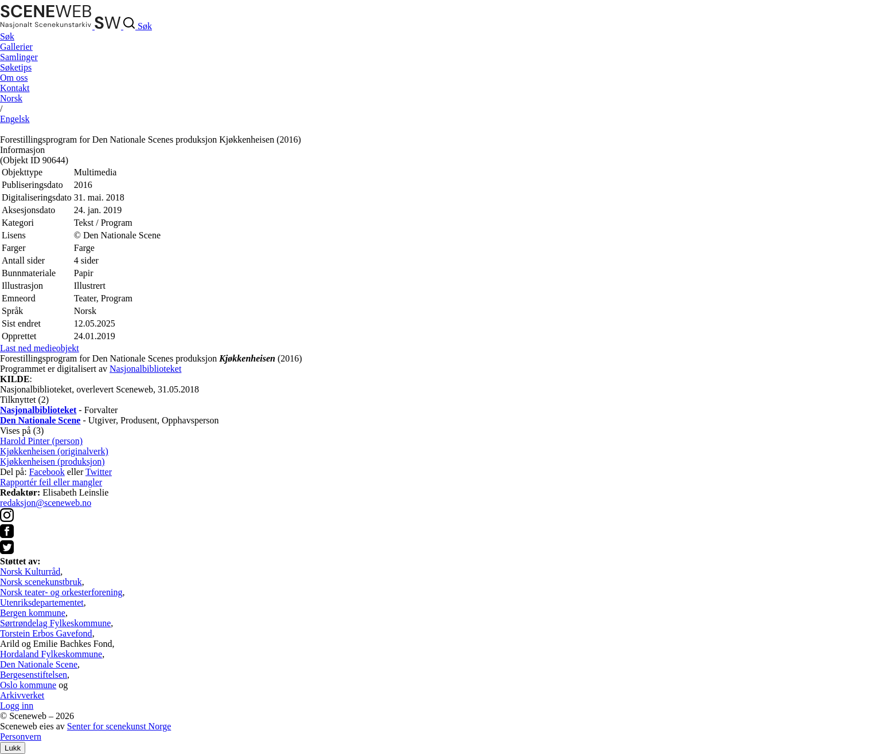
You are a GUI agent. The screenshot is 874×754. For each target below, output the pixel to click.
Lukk (13, 748)
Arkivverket (22, 695)
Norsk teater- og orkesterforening (61, 592)
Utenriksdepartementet (42, 602)
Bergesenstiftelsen (33, 675)
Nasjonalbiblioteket (145, 369)
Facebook (47, 472)
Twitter (98, 472)
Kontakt (15, 88)
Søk (7, 36)
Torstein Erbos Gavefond (46, 633)
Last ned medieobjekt (39, 348)
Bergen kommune (32, 613)
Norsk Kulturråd (30, 571)
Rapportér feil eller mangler (51, 482)
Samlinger (19, 57)
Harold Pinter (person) (41, 441)
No (11, 98)
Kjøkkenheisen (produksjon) (52, 461)
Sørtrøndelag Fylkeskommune (55, 623)
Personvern (20, 736)
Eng (15, 119)
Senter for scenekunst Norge (119, 726)
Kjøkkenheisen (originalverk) (54, 451)
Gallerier (16, 47)
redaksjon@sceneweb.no (45, 503)
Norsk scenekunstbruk (41, 582)
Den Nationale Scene (38, 664)
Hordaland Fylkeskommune (51, 654)
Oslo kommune (28, 685)
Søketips (16, 67)
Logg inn (16, 705)
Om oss (14, 78)
